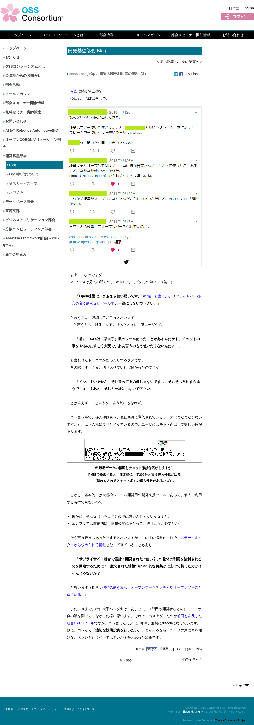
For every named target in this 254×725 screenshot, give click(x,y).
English (248, 8)
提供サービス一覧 (22, 183)
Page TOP (242, 685)
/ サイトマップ (86, 709)
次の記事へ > (192, 61)
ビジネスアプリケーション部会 (29, 220)
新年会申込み (15, 254)
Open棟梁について (22, 174)
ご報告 (197, 649)
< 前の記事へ (167, 61)
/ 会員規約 (22, 709)
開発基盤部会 (15, 156)
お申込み (14, 192)
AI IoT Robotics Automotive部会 (31, 130)
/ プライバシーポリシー (45, 709)
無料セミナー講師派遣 (22, 112)
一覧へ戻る (124, 660)
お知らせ (11, 57)
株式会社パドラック (194, 711)
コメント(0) (183, 649)
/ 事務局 (8, 709)
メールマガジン (148, 35)
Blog (11, 165)
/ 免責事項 (68, 709)
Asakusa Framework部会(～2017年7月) (31, 241)
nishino (196, 74)
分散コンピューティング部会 (27, 229)
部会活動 (106, 35)
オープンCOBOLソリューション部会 (32, 143)
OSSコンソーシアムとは (64, 35)
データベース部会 (18, 202)
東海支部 (11, 211)
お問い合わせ (233, 35)
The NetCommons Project (230, 720)
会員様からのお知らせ (22, 75)
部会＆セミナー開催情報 (190, 35)
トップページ (21, 35)
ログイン (237, 16)
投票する (152, 649)
